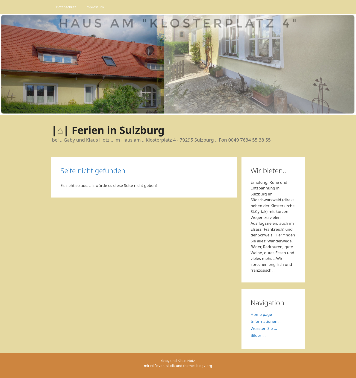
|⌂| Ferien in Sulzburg (108, 130)
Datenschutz (66, 7)
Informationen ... (266, 321)
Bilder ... (258, 335)
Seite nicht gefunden (93, 170)
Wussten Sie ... (264, 328)
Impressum (94, 7)
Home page (261, 314)
